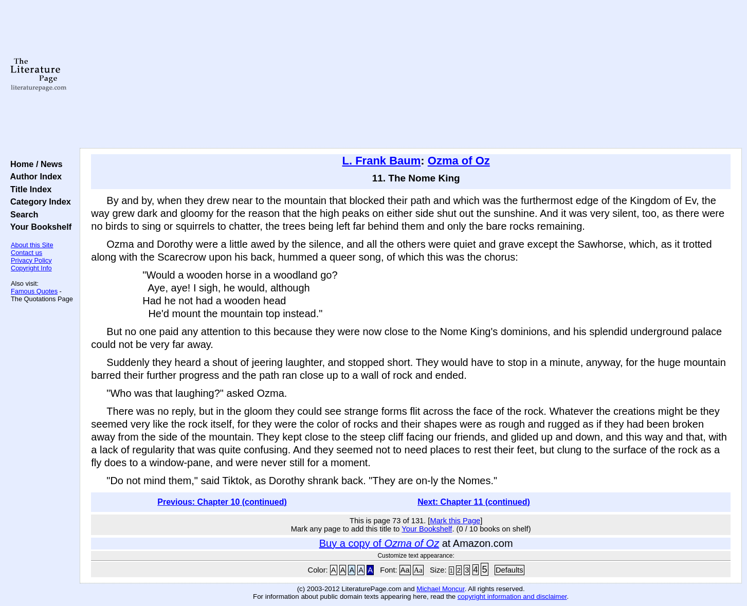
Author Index (34, 176)
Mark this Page (455, 521)
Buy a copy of (379, 543)
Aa (405, 570)
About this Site (32, 245)
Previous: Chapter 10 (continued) (222, 502)
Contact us (26, 252)
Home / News (34, 164)
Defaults (509, 570)
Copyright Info (31, 268)
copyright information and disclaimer (512, 596)
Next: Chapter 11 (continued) (473, 502)
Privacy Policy (31, 260)
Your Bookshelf (38, 226)
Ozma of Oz (459, 160)
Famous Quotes (34, 291)
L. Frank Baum (381, 160)
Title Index (28, 189)
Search (22, 214)
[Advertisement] (410, 74)
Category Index (38, 201)
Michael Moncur (440, 589)
